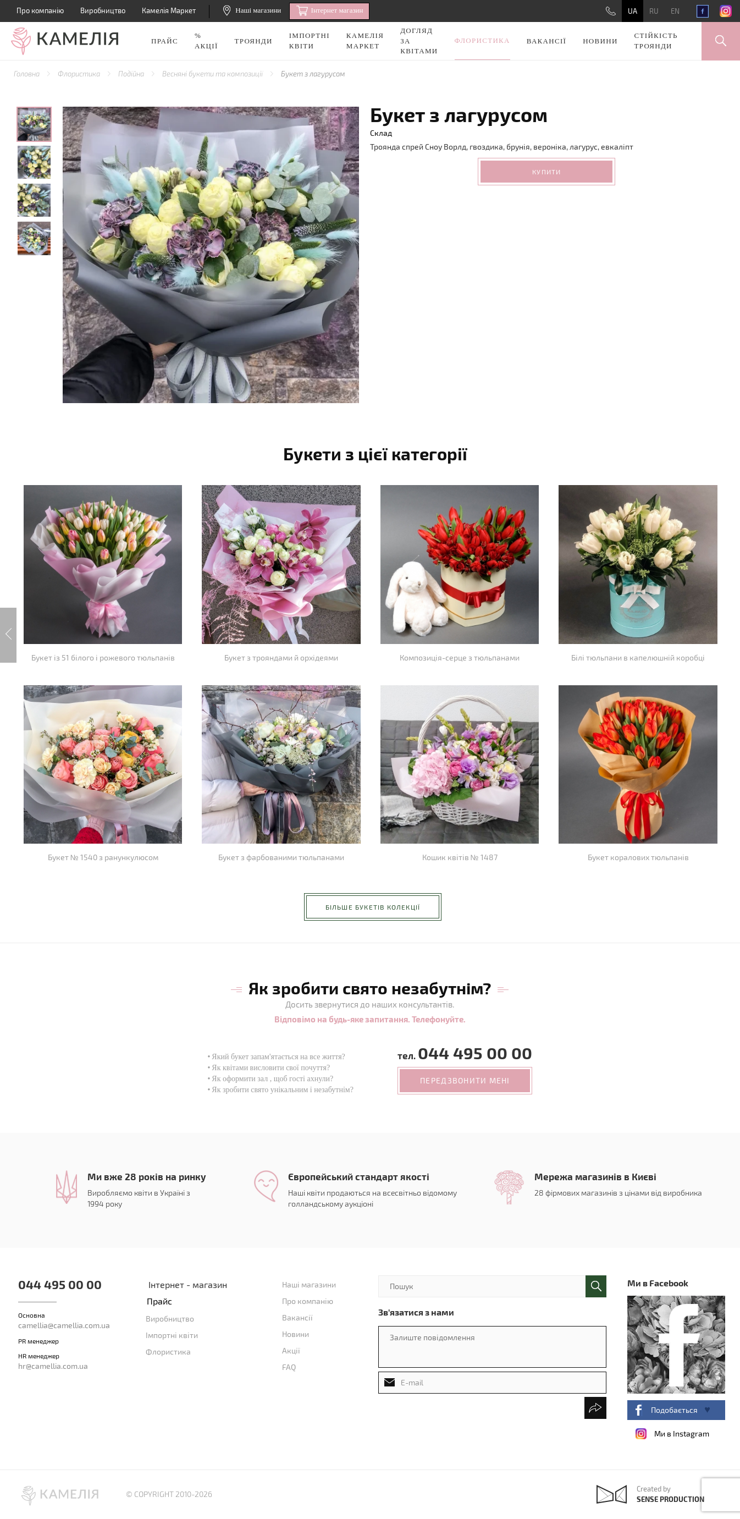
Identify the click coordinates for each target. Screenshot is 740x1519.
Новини (600, 41)
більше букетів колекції (373, 907)
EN (675, 11)
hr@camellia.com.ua (53, 1366)
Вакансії (546, 41)
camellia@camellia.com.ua (64, 1325)
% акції (206, 40)
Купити (546, 171)
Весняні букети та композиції (213, 73)
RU (654, 11)
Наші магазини (252, 10)
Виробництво (102, 10)
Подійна (132, 73)
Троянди (254, 41)
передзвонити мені (465, 1080)
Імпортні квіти (309, 40)
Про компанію (40, 10)
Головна (27, 73)
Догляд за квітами (419, 40)
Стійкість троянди (656, 40)
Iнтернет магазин (329, 10)
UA (632, 11)
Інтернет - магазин (187, 1284)
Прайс (164, 41)
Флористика (482, 40)
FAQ (289, 1367)
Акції (291, 1350)
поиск (596, 1286)
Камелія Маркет (169, 10)
